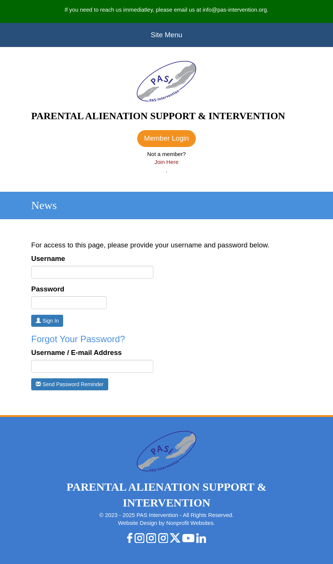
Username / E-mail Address (76, 352)
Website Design (138, 523)
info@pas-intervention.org (235, 9)
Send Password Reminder (70, 384)
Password (47, 289)
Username (48, 258)
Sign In (47, 321)
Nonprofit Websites (189, 523)
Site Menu (166, 35)
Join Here (166, 162)
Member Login (166, 138)
